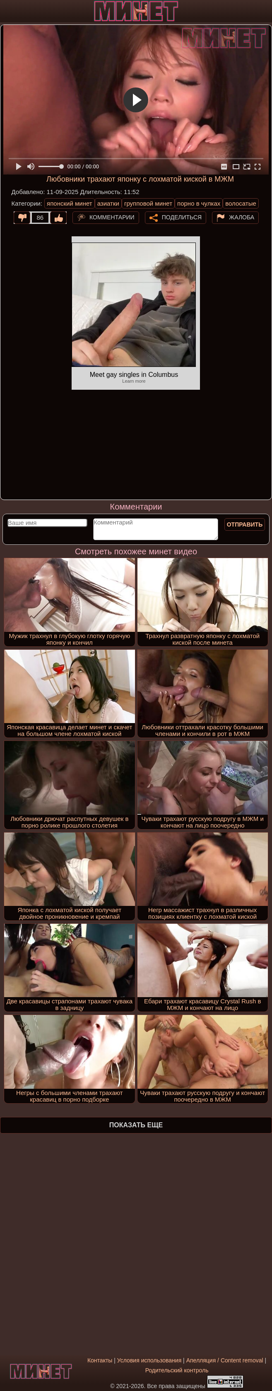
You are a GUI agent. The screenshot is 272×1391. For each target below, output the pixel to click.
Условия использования (149, 1360)
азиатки (108, 203)
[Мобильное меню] (7, 11)
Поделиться (182, 217)
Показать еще (136, 1125)
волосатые (240, 203)
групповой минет (148, 203)
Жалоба (241, 217)
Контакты (99, 1360)
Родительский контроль (177, 1370)
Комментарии (112, 217)
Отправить (245, 524)
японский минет (69, 203)
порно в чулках (198, 203)
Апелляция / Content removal (224, 1360)
